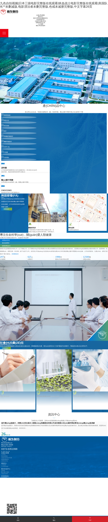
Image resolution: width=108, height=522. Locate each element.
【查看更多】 (15, 254)
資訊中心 (4, 464)
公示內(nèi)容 (4, 467)
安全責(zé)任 (4, 485)
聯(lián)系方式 (5, 499)
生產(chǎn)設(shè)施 (6, 458)
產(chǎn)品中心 (5, 469)
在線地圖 (3, 502)
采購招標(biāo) (5, 491)
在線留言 (3, 501)
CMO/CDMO (4, 474)
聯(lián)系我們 (5, 497)
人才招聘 (4, 495)
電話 (54, 519)
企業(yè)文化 (4, 461)
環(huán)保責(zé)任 (6, 487)
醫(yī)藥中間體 (5, 473)
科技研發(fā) (5, 477)
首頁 (18, 519)
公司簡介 (3, 455)
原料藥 (3, 471)
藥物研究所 (4, 478)
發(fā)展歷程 (4, 457)
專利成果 (3, 480)
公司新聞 (3, 465)
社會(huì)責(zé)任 (6, 482)
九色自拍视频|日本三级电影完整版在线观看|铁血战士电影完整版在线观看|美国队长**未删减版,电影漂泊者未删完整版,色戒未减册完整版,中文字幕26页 (53, 5)
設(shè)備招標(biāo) (6, 493)
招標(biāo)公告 (5, 489)
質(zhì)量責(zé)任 (5, 484)
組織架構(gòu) (5, 460)
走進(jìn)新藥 (5, 453)
